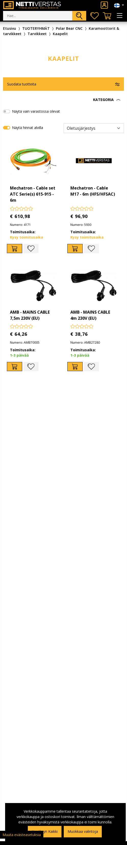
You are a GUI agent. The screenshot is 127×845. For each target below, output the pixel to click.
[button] (63, 100)
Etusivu (9, 28)
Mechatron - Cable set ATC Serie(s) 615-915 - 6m (32, 194)
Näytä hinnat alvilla (27, 127)
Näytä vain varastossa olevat (36, 111)
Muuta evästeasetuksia (22, 834)
